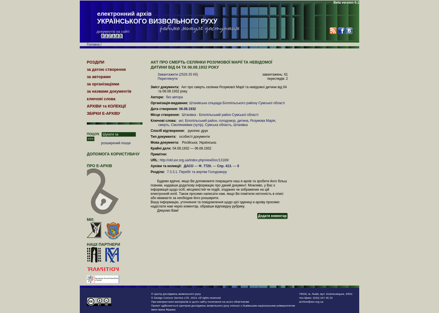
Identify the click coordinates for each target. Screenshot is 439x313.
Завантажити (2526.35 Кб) (178, 74)
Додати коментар (272, 216)
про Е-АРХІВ (103, 168)
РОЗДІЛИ (95, 62)
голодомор (227, 121)
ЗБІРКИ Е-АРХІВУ (103, 113)
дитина (242, 121)
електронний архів (157, 17)
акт (181, 121)
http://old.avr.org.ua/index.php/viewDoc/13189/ (194, 160)
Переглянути (168, 79)
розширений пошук (116, 143)
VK (348, 30)
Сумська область (218, 125)
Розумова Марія (262, 121)
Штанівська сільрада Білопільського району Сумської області (237, 103)
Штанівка (240, 125)
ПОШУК (93, 134)
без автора (174, 97)
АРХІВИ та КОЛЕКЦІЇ (106, 106)
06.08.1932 (188, 109)
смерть (163, 125)
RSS (333, 30)
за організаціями (103, 84)
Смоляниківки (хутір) (187, 125)
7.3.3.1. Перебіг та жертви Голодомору (197, 172)
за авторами (99, 76)
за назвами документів (109, 91)
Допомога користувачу (113, 154)
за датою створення (106, 69)
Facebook (341, 30)
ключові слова (101, 99)
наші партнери (103, 244)
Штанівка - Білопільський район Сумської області (220, 115)
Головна (93, 44)
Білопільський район (201, 121)
